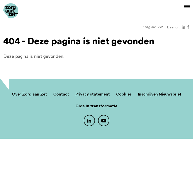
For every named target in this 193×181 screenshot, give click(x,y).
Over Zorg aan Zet (29, 94)
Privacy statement (92, 94)
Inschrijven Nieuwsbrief (159, 94)
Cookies (124, 94)
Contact (61, 94)
